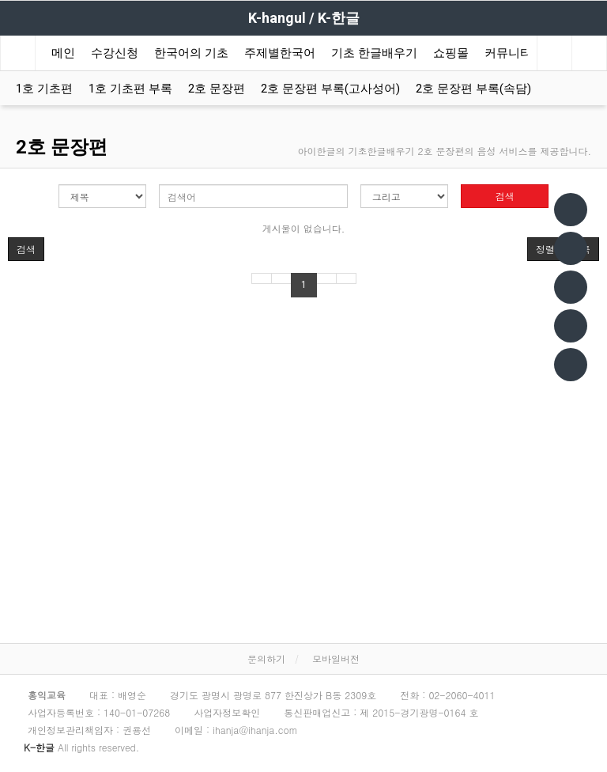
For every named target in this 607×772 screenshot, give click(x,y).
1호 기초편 (44, 88)
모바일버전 (336, 658)
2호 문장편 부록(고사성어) (330, 88)
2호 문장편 (216, 88)
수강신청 (114, 53)
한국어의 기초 (191, 53)
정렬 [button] (545, 248)
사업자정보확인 (227, 712)
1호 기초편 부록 (130, 88)
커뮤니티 (508, 53)
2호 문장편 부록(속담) (473, 88)
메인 (63, 53)
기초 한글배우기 (374, 53)
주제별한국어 (279, 53)
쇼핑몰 (451, 53)
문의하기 (266, 658)
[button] (26, 249)
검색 (505, 195)
